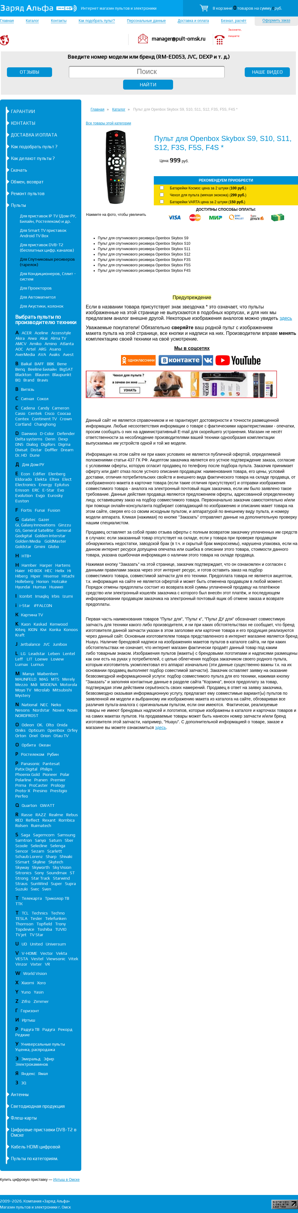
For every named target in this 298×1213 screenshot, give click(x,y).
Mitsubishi (62, 690)
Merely (68, 679)
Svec (35, 889)
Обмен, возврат (27, 181)
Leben (54, 653)
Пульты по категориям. (34, 1158)
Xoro (41, 982)
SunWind (39, 883)
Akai (44, 338)
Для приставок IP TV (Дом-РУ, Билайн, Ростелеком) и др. (48, 218)
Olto (50, 724)
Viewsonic (55, 958)
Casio (20, 413)
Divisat (21, 449)
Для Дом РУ (33, 464)
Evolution (24, 495)
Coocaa (64, 413)
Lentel (69, 653)
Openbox (56, 730)
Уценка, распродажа (35, 1049)
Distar (36, 449)
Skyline (39, 861)
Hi (69, 570)
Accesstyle (61, 332)
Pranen (41, 779)
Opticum (37, 730)
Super (56, 883)
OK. (40, 724)
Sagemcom (43, 834)
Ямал (43, 1073)
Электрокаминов (31, 1064)
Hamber (29, 565)
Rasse (27, 814)
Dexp (63, 438)
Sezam (37, 851)
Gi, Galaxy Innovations (35, 524)
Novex (58, 710)
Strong (21, 878)
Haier (20, 570)
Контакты (59, 21)
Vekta (61, 953)
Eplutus (62, 484)
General (64, 530)
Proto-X (22, 790)
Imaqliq (42, 596)
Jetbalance (30, 644)
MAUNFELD (25, 679)
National (29, 704)
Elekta (41, 479)
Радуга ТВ (30, 1029)
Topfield (44, 923)
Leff (19, 659)
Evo (60, 490)
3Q (23, 1082)
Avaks (54, 354)
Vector (46, 953)
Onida (62, 724)
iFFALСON (43, 605)
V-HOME (29, 953)
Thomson (24, 923)
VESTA (21, 958)
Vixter (36, 964)
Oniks (20, 730)
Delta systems (28, 438)
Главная (7, 21)
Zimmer (41, 1001)
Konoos (71, 629)
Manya (28, 673)
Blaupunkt (61, 374)
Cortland (23, 424)
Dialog (32, 444)
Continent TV (44, 418)
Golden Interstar (50, 535)
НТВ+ (26, 555)
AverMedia (25, 354)
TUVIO (61, 929)
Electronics (25, 484)
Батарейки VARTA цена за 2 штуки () (207, 202)
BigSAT (66, 369)
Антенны (20, 1094)
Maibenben (47, 673)
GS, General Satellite (34, 530)
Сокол (42, 398)
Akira (20, 338)
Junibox (60, 644)
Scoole (21, 845)
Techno (58, 913)
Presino (40, 790)
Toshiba (44, 929)
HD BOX (35, 570)
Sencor (21, 851)
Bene (62, 363)
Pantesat (51, 763)
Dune (35, 455)
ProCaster (38, 785)
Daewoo (29, 433)
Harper (46, 565)
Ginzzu (64, 524)
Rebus (72, 814)
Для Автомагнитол (38, 297)
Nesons (22, 710)
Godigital (23, 535)
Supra (70, 883)
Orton (20, 735)
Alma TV (58, 338)
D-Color (47, 433)
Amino (51, 343)
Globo (53, 546)
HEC (48, 570)
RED (19, 820)
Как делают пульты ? (33, 158)
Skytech (55, 861)
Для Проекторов (36, 288)
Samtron (23, 840)
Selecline (39, 845)
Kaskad (40, 624)
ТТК (19, 903)
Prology (58, 785)
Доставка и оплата (193, 21)
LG (23, 653)
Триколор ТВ (57, 898)
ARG (42, 349)
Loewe (41, 659)
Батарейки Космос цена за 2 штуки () (208, 188)
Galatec (29, 519)
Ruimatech (41, 825)
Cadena (28, 408)
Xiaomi (27, 982)
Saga (25, 834)
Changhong (45, 424)
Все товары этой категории (108, 123)
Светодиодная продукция (38, 1106)
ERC (35, 490)
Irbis (56, 596)
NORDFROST (26, 715)
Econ (25, 473)
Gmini (39, 546)
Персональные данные (146, 21)
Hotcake (59, 581)
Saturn (55, 840)
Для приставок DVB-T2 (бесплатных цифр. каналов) (47, 247)
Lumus (37, 664)
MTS (55, 679)
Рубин (53, 754)
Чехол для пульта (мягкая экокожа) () (208, 195)
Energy (45, 484)
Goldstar (23, 546)
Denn (50, 438)
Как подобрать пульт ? (34, 146)
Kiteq (20, 629)
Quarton (29, 805)
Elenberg (56, 473)
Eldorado (23, 479)
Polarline (23, 779)
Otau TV (61, 735)
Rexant (49, 820)
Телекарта (32, 898)
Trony (60, 923)
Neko (56, 704)
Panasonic (30, 763)
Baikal (26, 363)
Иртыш (28, 1020)
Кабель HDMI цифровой (35, 1146)
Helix (59, 570)
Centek (35, 413)
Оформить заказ (276, 20)
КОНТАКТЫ (23, 123)
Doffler (51, 449)
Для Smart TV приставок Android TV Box (43, 233)
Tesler (36, 918)
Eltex (54, 479)
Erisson (22, 490)
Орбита (29, 745)
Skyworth (41, 867)
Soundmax (57, 872)
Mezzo (21, 684)
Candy (43, 408)
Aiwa (32, 338)
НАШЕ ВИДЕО (267, 72)
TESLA (21, 918)
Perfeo (21, 796)
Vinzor (21, 964)
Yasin (39, 992)
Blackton (23, 374)
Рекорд (65, 1029)
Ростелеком (32, 754)
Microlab (42, 690)
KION (32, 629)
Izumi (68, 596)
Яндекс (28, 1073)
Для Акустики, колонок (42, 306)
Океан (45, 745)
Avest (68, 354)
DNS (19, 444)
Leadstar (37, 653)
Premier (58, 779)
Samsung (66, 834)
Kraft (20, 635)
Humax (39, 586)
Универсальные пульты (43, 1044)
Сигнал (27, 398)
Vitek (73, 958)
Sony (39, 872)
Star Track (40, 878)
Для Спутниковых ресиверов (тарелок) (47, 262)
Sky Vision (62, 867)
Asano (55, 349)
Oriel (33, 735)
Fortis (26, 510)
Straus (21, 883)
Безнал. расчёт (233, 21)
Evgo (40, 495)
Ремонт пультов (28, 193)
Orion (46, 735)
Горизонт (30, 1010)
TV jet (20, 934)
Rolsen (21, 825)
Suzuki (21, 889)
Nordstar (41, 710)
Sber (69, 840)
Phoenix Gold (27, 774)
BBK (50, 363)
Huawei (56, 586)
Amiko (35, 343)
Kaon (26, 624)
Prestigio (58, 790)
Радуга (48, 1029)
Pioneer (50, 774)
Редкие (22, 1034)
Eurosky (55, 495)
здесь (286, 318)
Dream (67, 449)
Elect (67, 479)
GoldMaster (55, 541)
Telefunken (56, 918)
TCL (25, 913)
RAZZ (41, 814)
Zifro (25, 1001)
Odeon (28, 724)
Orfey (72, 730)
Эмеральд (31, 1058)
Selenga (57, 845)
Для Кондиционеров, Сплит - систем (48, 276)
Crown (66, 418)
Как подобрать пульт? (97, 21)
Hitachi (68, 576)
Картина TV (32, 614)
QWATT (47, 805)
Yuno (26, 992)
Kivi (43, 629)
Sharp (51, 856)
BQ (17, 380)
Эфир (49, 1058)
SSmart (22, 861)
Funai (40, 510)
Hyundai (22, 586)
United (36, 944)
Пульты (18, 205)
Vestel (37, 958)
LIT (29, 659)
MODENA (48, 684)
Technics (40, 913)
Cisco (49, 413)
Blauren (42, 374)
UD (24, 944)
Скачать (19, 170)
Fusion (54, 510)
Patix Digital (26, 769)
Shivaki (66, 856)
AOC (19, 349)
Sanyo (40, 840)
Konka (55, 629)
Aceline (41, 332)
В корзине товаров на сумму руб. (247, 8)
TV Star (36, 934)
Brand (28, 380)
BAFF (39, 363)
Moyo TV (23, 690)
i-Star (25, 605)
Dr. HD (21, 455)
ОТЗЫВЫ (29, 72)
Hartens (62, 565)
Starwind (61, 878)
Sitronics (23, 872)
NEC (44, 704)
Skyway (22, 867)
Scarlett (54, 851)
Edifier (39, 473)
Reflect (32, 820)
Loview (57, 659)
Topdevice (24, 929)
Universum (56, 944)
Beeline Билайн (42, 369)
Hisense (51, 576)
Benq (20, 369)
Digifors (48, 444)
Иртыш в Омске (66, 1180)
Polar (65, 774)
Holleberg (24, 581)
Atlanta (67, 343)
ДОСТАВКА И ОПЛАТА (34, 134)
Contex (22, 418)
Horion (42, 581)
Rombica (67, 820)
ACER (27, 332)
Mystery (22, 695)
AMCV (20, 343)
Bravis (42, 380)
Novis (72, 710)
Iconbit (26, 596)
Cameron (60, 408)
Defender (66, 433)
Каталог (32, 21)
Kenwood (59, 624)
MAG (43, 679)
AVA (42, 354)
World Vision (35, 973)
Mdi (34, 684)
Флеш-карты (24, 1117)
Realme (56, 814)
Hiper (36, 576)
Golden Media (28, 541)
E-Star (48, 490)
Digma (64, 444)
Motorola (68, 684)
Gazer (44, 519)
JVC (46, 644)
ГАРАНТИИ (23, 111)
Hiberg (21, 576)
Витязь (27, 389)
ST (72, 872)
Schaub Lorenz (29, 856)
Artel (31, 349)
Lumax (21, 664)
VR (47, 964)
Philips (46, 769)
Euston (22, 500)
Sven (46, 889)
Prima (20, 785)
